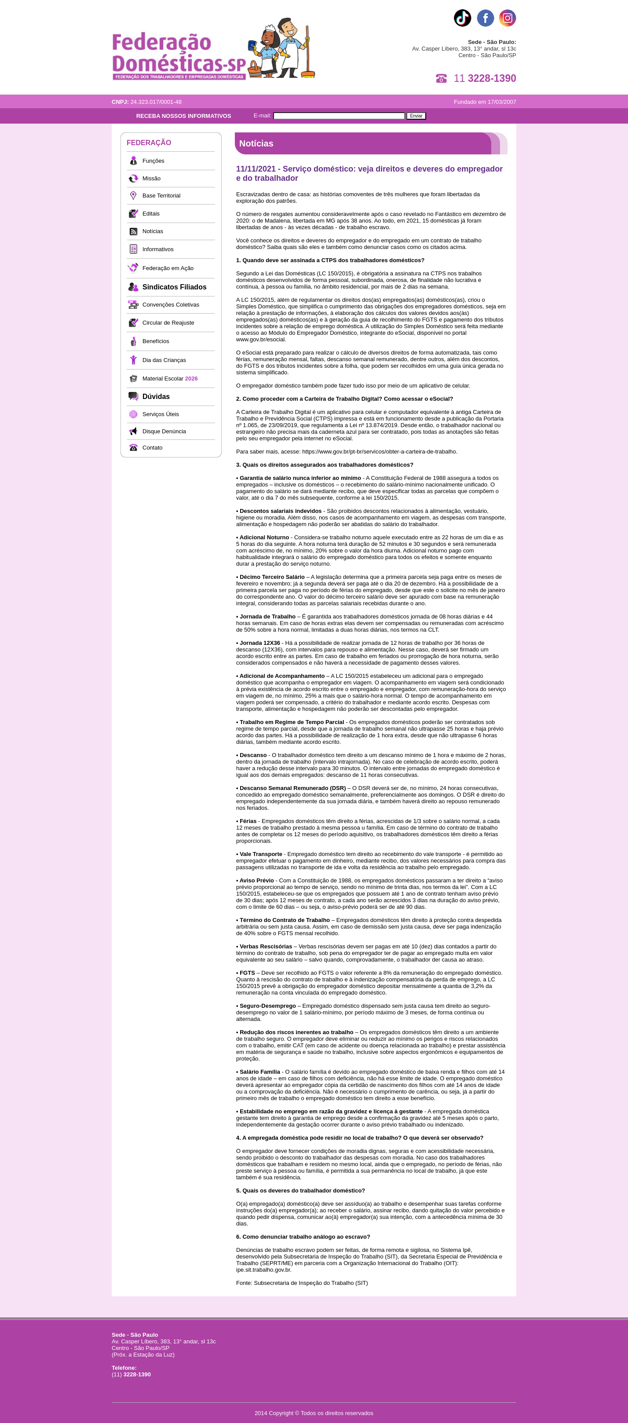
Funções (153, 160)
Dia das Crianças (164, 360)
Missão (151, 178)
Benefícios (155, 341)
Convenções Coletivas (170, 304)
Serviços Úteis (160, 414)
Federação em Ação (168, 268)
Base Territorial (161, 195)
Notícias (152, 231)
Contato (152, 447)
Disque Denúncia (164, 431)
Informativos (158, 249)
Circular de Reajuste (168, 322)
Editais (151, 213)
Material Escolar (170, 378)
